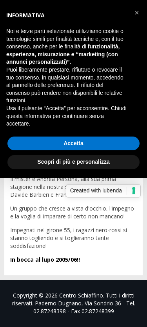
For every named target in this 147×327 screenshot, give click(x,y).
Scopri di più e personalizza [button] (73, 162)
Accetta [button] (73, 143)
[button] (137, 12)
